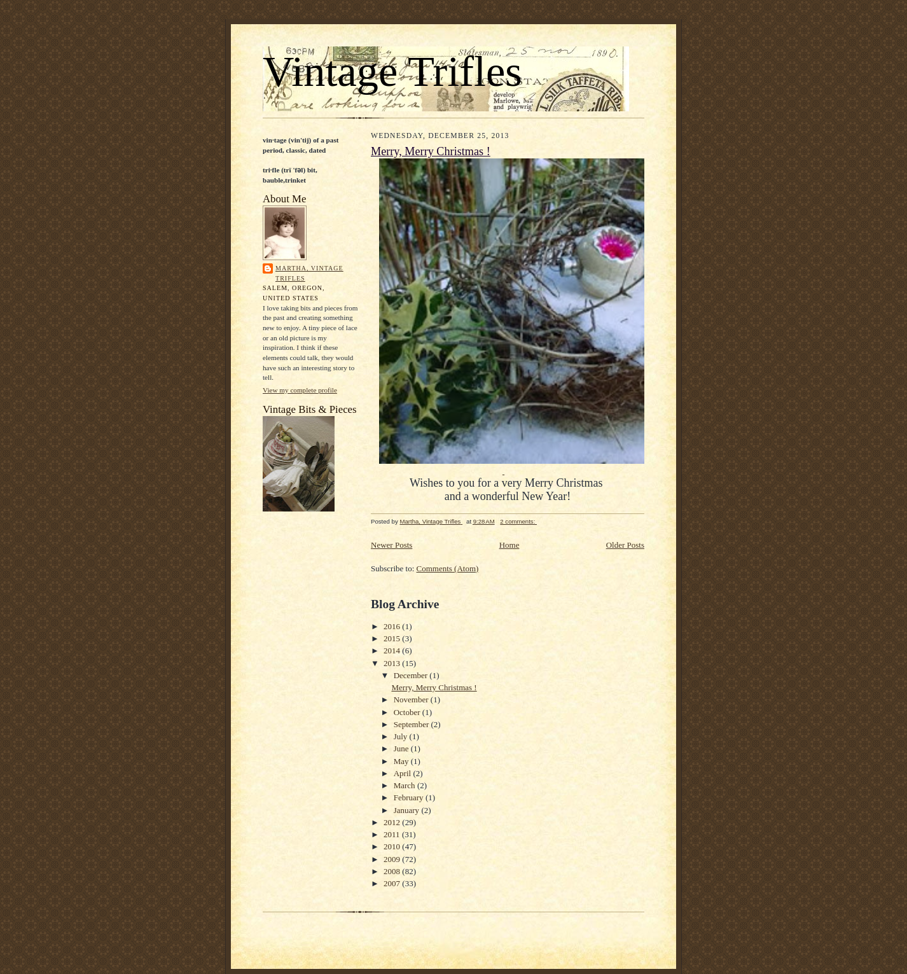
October (408, 712)
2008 (393, 871)
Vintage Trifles (392, 71)
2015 (393, 638)
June (402, 748)
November (412, 699)
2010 (393, 846)
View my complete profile (300, 390)
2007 (393, 883)
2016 (393, 626)
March (405, 785)
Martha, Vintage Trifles (309, 273)
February (410, 797)
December (412, 675)
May (402, 761)
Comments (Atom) (448, 568)
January (408, 810)
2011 (393, 834)
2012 (393, 822)
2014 (393, 650)
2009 (393, 859)
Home (509, 545)
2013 (393, 663)
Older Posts (625, 545)
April (403, 773)
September (412, 724)
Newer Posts (391, 545)
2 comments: (518, 521)
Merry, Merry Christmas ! (430, 151)
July (402, 736)
